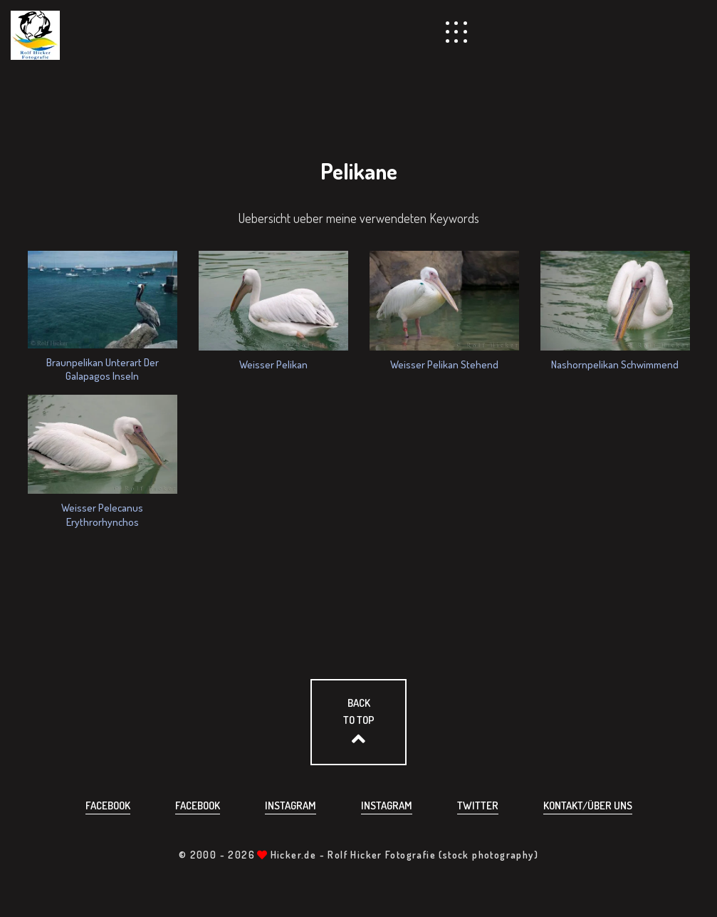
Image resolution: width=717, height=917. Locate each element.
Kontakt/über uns (587, 805)
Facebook (107, 805)
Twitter (477, 805)
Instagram (290, 805)
